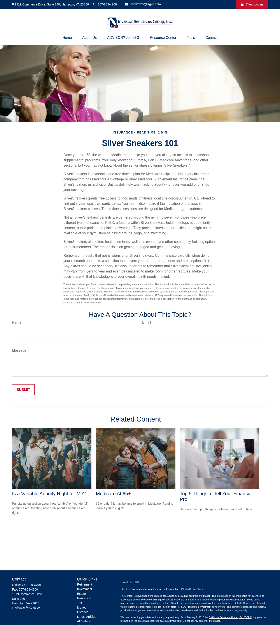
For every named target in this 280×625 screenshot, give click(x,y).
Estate (81, 593)
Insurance (84, 598)
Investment (84, 589)
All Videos (84, 621)
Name (16, 322)
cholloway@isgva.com (143, 4)
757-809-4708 (105, 4)
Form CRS (133, 582)
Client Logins (251, 4)
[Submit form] (23, 389)
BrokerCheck (196, 589)
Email (146, 322)
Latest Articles (86, 616)
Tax (79, 603)
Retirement (84, 584)
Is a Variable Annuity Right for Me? (49, 493)
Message (19, 350)
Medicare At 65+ (113, 493)
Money (81, 607)
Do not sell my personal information (201, 621)
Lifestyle (82, 612)
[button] (67, 37)
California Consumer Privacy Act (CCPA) (230, 617)
